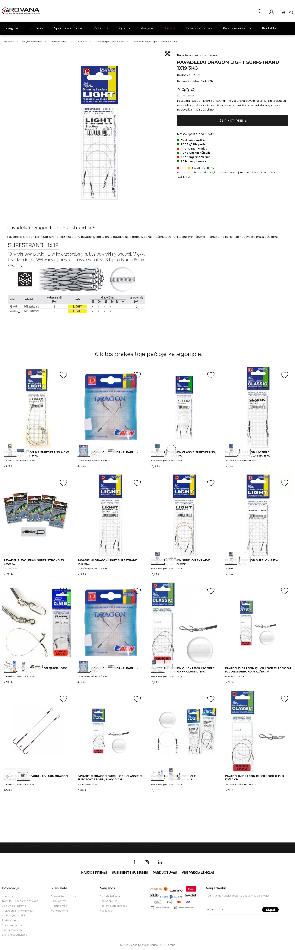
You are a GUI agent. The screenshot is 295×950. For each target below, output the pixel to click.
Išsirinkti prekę (232, 121)
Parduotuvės (111, 845)
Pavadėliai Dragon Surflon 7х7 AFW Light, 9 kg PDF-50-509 (180, 562)
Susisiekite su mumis (76, 845)
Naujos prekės (40, 845)
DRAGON (207, 81)
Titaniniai (230, 568)
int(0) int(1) (37, 407)
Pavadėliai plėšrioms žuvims (19, 460)
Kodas (181, 75)
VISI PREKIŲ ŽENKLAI (144, 845)
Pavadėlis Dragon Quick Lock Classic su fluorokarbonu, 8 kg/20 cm (110, 777)
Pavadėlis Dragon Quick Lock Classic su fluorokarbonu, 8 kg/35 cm (258, 669)
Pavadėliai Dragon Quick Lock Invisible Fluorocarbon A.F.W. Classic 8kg (182, 669)
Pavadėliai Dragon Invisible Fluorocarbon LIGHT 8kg (173, 777)
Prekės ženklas (188, 81)
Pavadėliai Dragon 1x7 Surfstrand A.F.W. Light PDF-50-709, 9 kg (36, 454)
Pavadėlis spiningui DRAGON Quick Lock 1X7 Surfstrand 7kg (35, 669)
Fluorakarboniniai (234, 676)
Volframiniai (10, 568)
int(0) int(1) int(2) (111, 407)
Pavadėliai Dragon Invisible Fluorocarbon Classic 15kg (247, 454)
